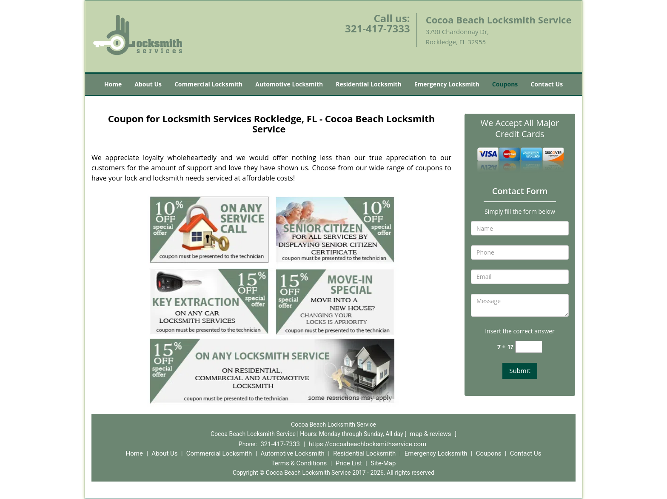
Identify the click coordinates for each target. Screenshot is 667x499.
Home (113, 84)
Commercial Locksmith (208, 84)
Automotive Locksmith (289, 84)
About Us (148, 84)
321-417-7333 (377, 28)
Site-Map (383, 463)
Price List (349, 463)
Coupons (505, 84)
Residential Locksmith (369, 84)
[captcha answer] (528, 347)
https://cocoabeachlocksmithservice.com (367, 444)
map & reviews (431, 434)
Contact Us (546, 84)
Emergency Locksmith (446, 84)
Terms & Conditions (299, 463)
